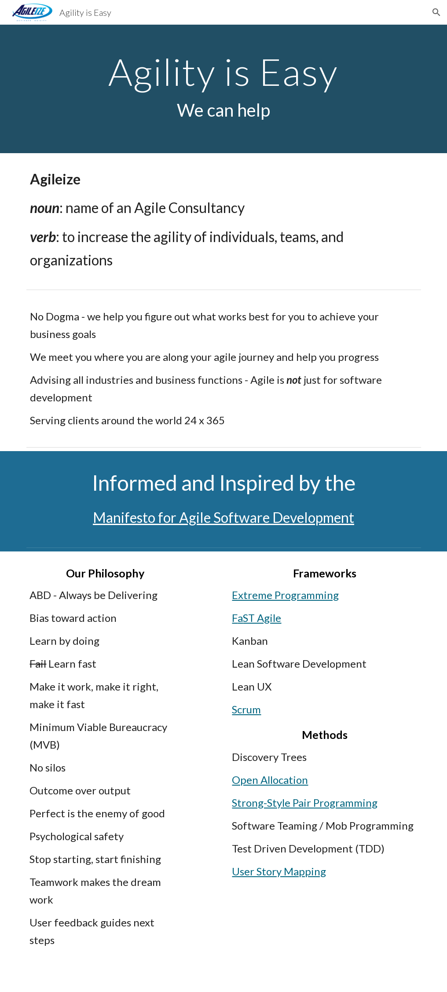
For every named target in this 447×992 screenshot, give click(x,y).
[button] (436, 12)
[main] (223, 89)
